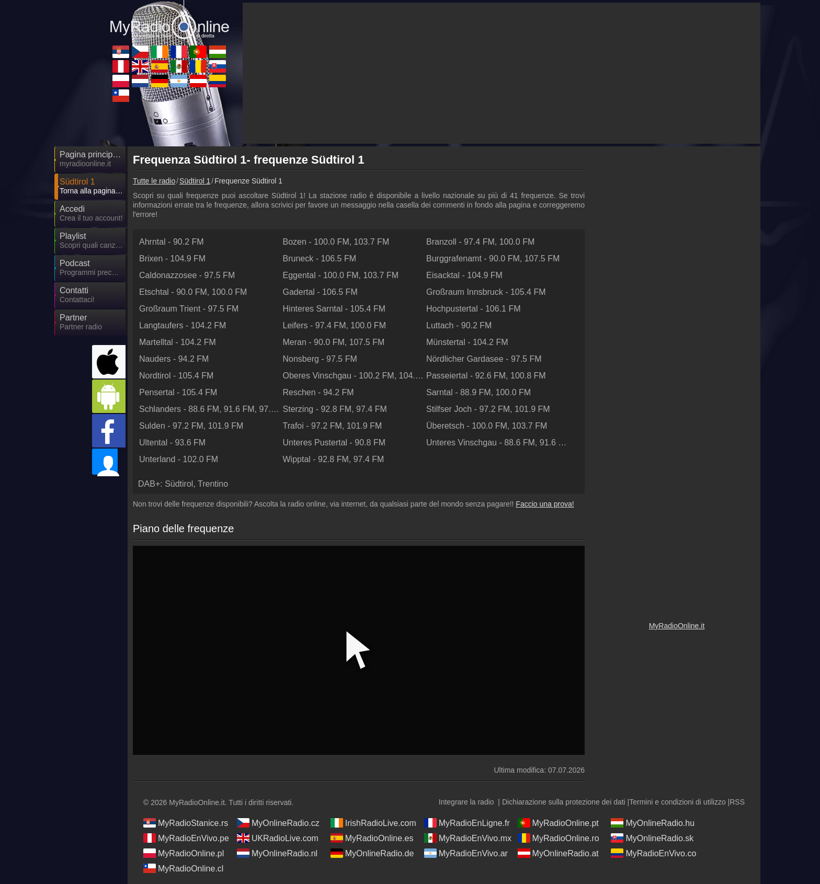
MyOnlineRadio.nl (277, 853)
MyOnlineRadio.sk (652, 838)
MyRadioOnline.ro (558, 838)
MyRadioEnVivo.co (653, 853)
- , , (210, 409)
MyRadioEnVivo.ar (466, 853)
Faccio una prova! (545, 504)
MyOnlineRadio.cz (278, 823)
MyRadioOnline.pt (558, 823)
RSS (737, 802)
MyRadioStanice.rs (185, 823)
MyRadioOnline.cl (183, 868)
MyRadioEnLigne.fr (467, 823)
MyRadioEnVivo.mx (467, 838)
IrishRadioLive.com (373, 823)
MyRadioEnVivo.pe (186, 838)
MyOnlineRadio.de (372, 853)
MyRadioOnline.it (677, 626)
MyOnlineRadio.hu (652, 823)
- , (336, 241)
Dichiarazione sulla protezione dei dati (563, 802)
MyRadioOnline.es (372, 838)
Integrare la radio (466, 802)
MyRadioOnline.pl (183, 853)
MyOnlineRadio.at (558, 853)
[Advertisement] (676, 308)
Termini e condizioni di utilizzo (677, 802)
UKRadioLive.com (277, 838)
